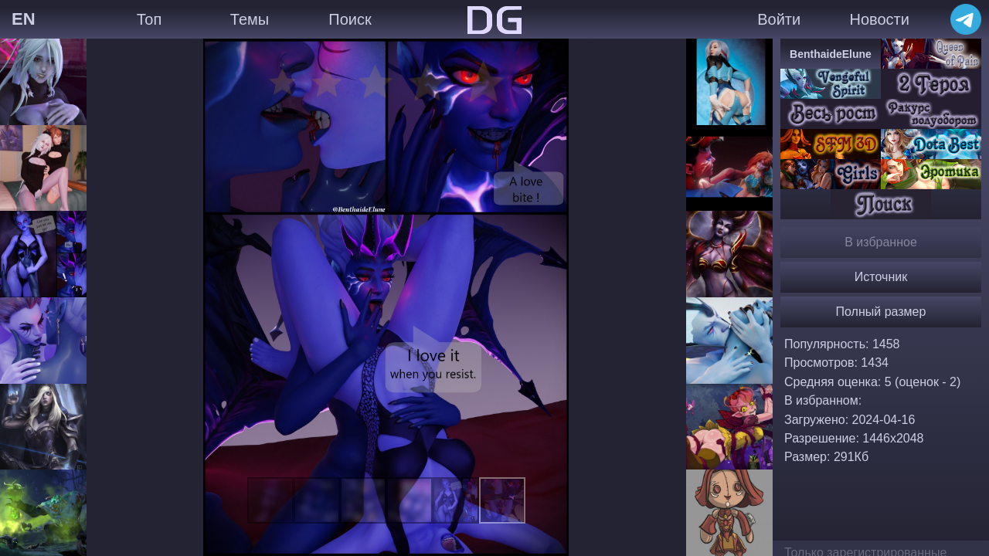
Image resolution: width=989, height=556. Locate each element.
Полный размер (881, 311)
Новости (879, 19)
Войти (778, 19)
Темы (249, 19)
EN (24, 19)
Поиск (349, 19)
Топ (149, 19)
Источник (881, 276)
